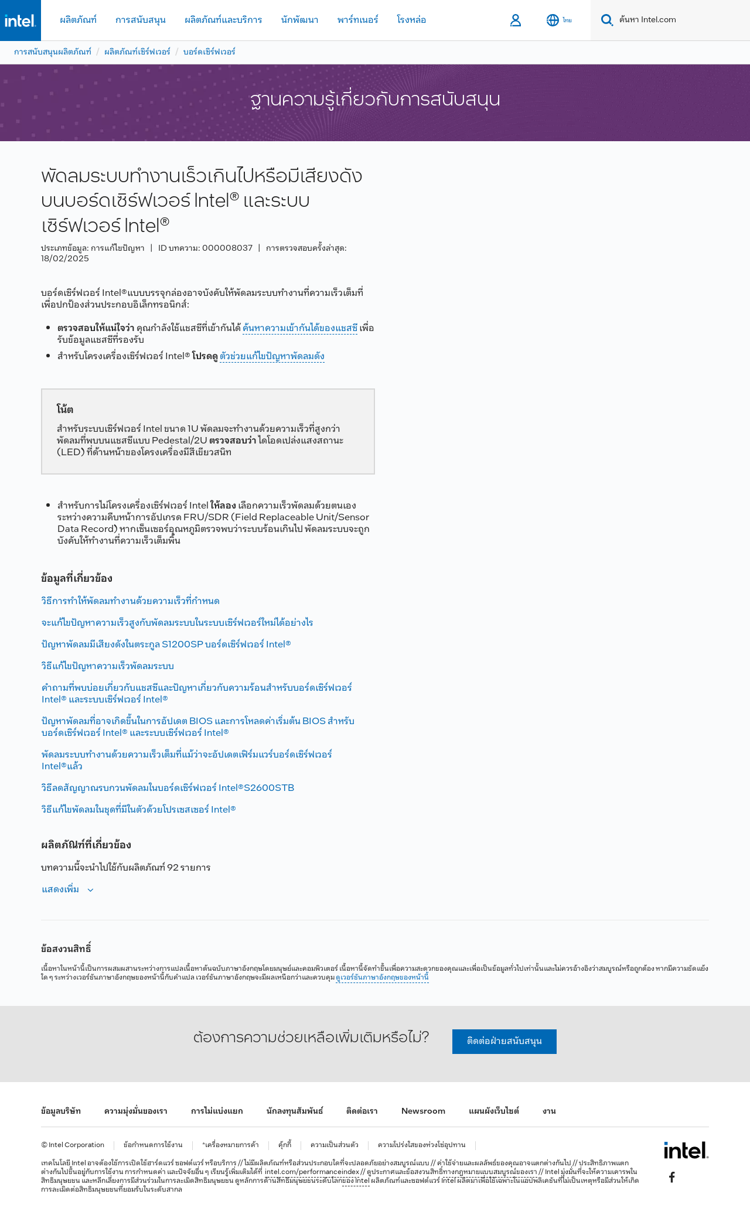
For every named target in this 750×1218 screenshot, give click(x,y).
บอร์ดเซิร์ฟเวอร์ (209, 52)
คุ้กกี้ (284, 1145)
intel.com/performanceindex (312, 1172)
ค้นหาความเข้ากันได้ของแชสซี (300, 328)
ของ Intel (356, 1181)
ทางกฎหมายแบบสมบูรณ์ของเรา (490, 1172)
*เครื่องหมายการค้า (230, 1145)
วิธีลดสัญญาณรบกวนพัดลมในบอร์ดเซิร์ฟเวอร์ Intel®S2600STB (168, 788)
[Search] (605, 20)
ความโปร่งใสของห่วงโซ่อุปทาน (422, 1145)
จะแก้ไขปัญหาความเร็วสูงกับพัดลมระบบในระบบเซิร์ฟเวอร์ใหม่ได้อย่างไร (177, 623)
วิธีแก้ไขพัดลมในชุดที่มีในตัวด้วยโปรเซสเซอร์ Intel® (139, 809)
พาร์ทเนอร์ (358, 20)
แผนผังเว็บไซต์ (494, 1111)
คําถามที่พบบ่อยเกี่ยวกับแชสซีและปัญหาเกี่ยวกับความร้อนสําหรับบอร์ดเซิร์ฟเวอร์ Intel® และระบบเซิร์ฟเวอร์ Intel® (197, 694)
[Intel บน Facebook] (672, 1177)
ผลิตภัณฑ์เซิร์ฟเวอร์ (137, 52)
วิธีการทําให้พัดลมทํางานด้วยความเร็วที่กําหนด (131, 601)
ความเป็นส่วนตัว (335, 1145)
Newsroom (423, 1111)
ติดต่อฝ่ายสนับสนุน (504, 1041)
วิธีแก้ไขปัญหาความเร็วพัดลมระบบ (108, 666)
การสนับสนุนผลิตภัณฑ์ (52, 52)
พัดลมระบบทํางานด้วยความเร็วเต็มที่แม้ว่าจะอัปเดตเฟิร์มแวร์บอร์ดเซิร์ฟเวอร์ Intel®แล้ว (187, 760)
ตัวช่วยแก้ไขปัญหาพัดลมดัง (272, 356)
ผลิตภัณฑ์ (78, 20)
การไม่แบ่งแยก (217, 1111)
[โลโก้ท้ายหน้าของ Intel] (686, 1150)
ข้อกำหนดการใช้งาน (153, 1145)
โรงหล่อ (412, 20)
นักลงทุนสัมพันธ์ (295, 1111)
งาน (549, 1111)
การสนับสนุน (140, 20)
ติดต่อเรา (362, 1111)
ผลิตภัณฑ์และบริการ (223, 20)
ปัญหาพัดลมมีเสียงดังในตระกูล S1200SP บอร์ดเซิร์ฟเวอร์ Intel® (166, 644)
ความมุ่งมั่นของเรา (136, 1111)
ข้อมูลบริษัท (61, 1111)
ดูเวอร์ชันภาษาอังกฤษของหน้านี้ (382, 977)
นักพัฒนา (300, 20)
